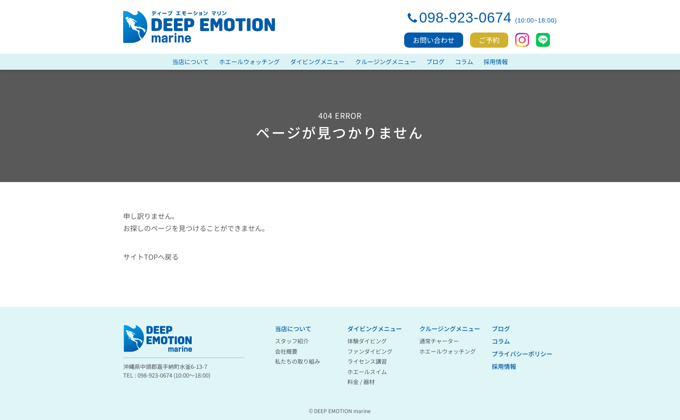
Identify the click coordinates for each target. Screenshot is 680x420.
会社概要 (286, 351)
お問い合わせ (433, 40)
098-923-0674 (465, 18)
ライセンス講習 (367, 361)
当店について (190, 61)
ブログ (435, 61)
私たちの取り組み (297, 361)
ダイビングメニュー (317, 61)
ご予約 (489, 40)
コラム (464, 61)
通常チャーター (439, 341)
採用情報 (496, 61)
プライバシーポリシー (522, 353)
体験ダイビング (367, 341)
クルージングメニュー (385, 61)
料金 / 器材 (361, 382)
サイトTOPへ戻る (151, 256)
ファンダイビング (369, 351)
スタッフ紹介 (292, 341)
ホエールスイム (367, 372)
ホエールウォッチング (249, 61)
